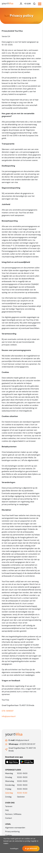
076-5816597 (8, 711)
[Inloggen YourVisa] (21, 3)
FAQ (7, 810)
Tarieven (8, 806)
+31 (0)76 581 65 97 (22, 744)
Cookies (8, 835)
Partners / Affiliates (13, 814)
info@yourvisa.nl (8, 716)
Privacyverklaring (12, 831)
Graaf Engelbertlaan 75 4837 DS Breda (22, 749)
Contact (8, 818)
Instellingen (14, 848)
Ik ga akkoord (31, 848)
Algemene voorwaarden (15, 827)
